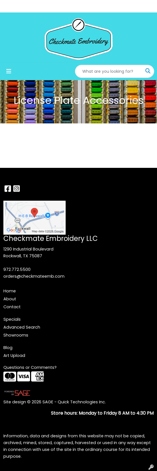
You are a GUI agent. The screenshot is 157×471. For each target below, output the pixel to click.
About (9, 299)
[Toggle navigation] (9, 71)
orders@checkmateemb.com (33, 276)
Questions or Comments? (30, 367)
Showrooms (15, 335)
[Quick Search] (108, 71)
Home (9, 291)
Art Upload (14, 355)
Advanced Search (21, 327)
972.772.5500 (17, 269)
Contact (12, 307)
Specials (12, 319)
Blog (7, 347)
